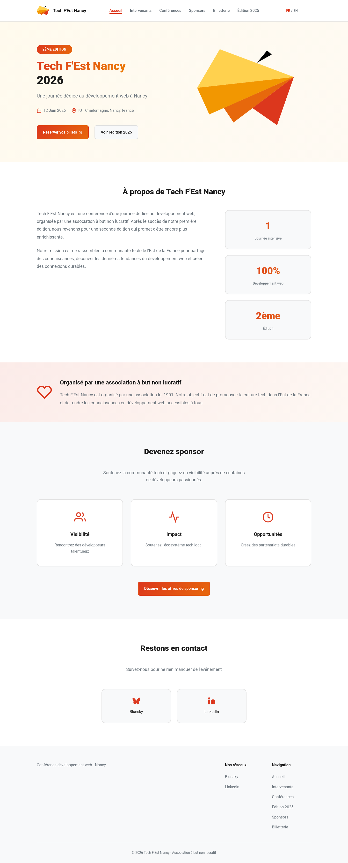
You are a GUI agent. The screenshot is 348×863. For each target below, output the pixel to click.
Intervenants (141, 10)
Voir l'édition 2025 (116, 132)
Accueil (115, 10)
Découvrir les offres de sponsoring (174, 588)
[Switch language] (292, 11)
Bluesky (231, 776)
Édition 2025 (248, 10)
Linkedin (232, 787)
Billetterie (221, 10)
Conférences (170, 10)
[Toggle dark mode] (309, 11)
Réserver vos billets (60, 132)
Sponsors (197, 10)
